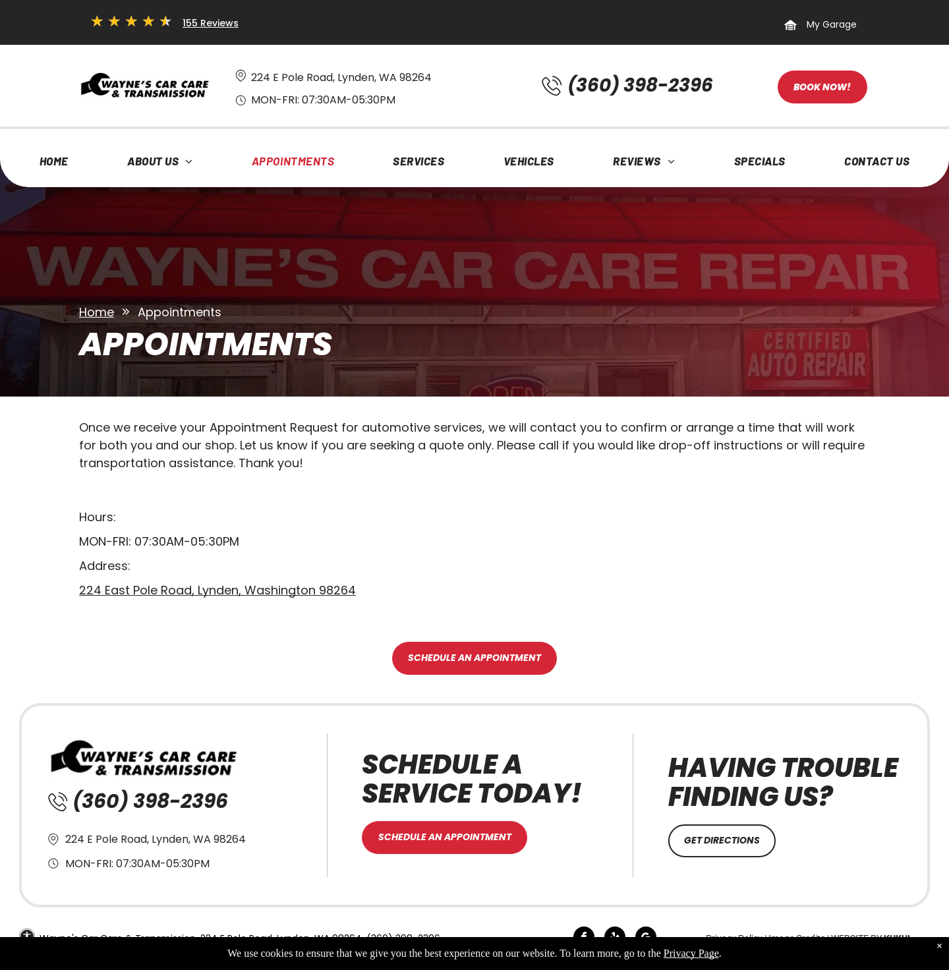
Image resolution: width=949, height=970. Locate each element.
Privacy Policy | (736, 938)
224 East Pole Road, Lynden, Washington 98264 (217, 590)
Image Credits (796, 938)
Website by (856, 938)
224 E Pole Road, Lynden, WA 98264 (341, 77)
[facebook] (583, 939)
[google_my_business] (645, 939)
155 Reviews (211, 23)
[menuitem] (54, 164)
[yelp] (614, 939)
